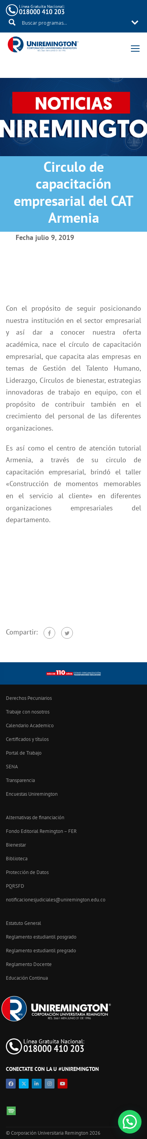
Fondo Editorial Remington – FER (41, 831)
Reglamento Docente (29, 964)
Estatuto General (23, 923)
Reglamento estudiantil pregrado (41, 950)
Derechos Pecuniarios (29, 698)
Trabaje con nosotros (27, 711)
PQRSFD (15, 886)
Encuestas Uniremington (32, 794)
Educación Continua (27, 978)
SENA (12, 766)
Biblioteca (16, 858)
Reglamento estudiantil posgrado (41, 937)
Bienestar (16, 845)
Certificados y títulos (27, 739)
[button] (130, 1122)
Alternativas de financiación (35, 817)
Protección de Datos (27, 872)
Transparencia (20, 780)
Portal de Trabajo (24, 753)
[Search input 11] (74, 22)
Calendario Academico (30, 725)
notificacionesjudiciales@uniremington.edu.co (55, 899)
